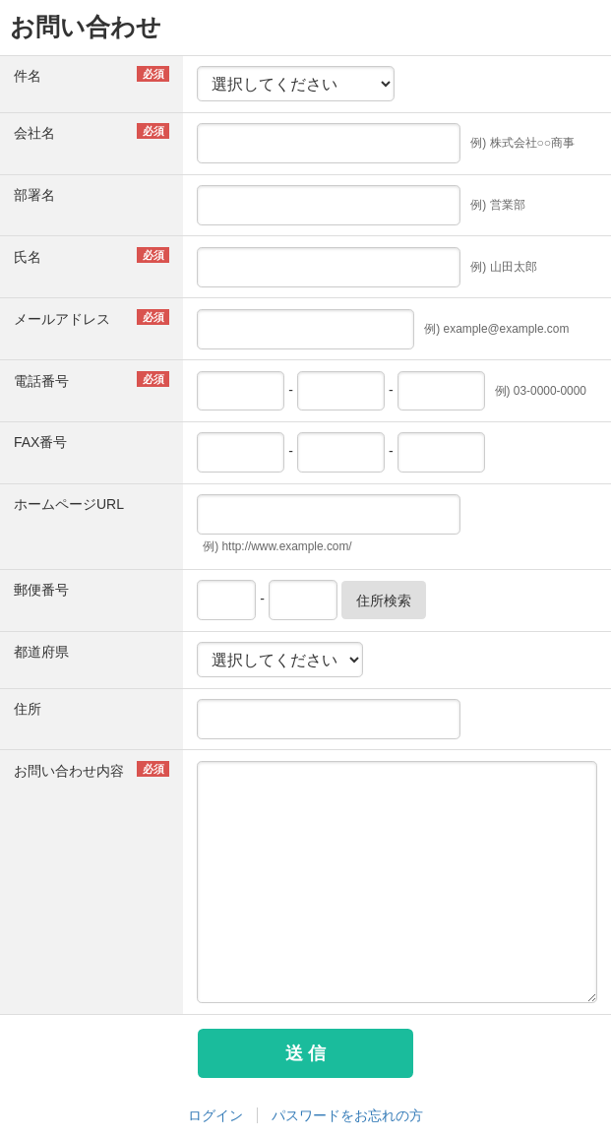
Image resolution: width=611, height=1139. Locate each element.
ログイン (215, 1115)
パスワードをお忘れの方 (347, 1115)
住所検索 (383, 600)
